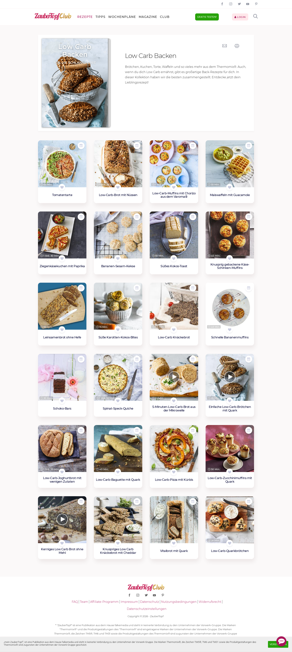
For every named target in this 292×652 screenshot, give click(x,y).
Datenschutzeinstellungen (146, 609)
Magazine (148, 17)
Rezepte (85, 17)
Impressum (129, 602)
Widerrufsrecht (210, 602)
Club (164, 17)
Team (84, 602)
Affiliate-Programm (104, 602)
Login (240, 16)
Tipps (100, 17)
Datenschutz (149, 602)
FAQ (75, 602)
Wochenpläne (122, 17)
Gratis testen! (207, 16)
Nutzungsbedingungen (179, 602)
